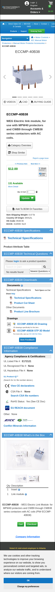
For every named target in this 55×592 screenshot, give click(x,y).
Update (25, 198)
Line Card (53, 25)
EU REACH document (23, 408)
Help (13, 294)
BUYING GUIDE (41, 102)
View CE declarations (22, 386)
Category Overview (19, 145)
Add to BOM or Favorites (27, 209)
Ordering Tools (36, 31)
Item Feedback (27, 340)
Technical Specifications (23, 238)
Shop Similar (16, 152)
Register (34, 5)
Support (24, 31)
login (16, 261)
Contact (44, 24)
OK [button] (28, 580)
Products (13, 31)
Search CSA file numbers (25, 395)
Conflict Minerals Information (20, 426)
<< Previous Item (21, 164)
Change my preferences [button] (28, 586)
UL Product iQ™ (11, 376)
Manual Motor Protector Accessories (29, 43)
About (36, 24)
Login (32, 2)
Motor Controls (41, 37)
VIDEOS (10, 102)
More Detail (13, 186)
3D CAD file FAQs (35, 334)
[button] (4, 77)
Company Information (27, 536)
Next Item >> (35, 164)
